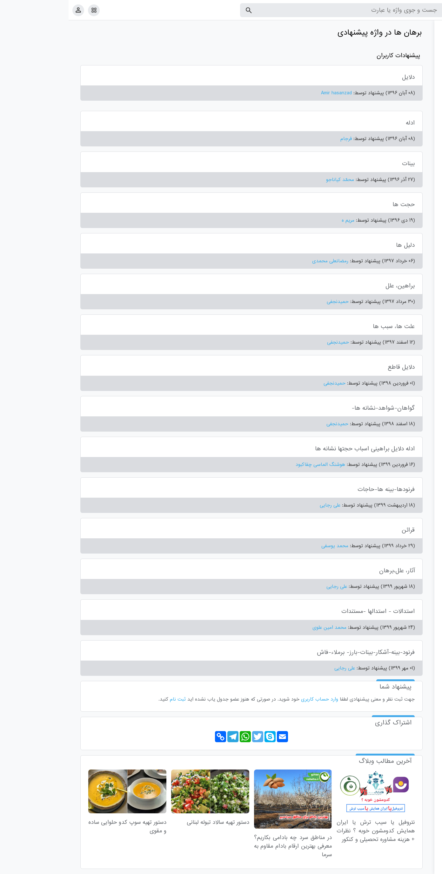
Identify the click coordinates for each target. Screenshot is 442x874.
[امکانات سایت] (25, 10)
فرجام (277, 139)
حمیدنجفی (269, 302)
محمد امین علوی (261, 627)
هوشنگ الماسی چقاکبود (252, 464)
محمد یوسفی (266, 546)
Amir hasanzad (267, 93)
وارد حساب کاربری (251, 699)
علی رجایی (261, 505)
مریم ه (279, 220)
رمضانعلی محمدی (262, 261)
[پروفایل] (10, 10)
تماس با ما (406, 868)
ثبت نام (109, 699)
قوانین (425, 868)
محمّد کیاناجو (271, 180)
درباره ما (385, 868)
